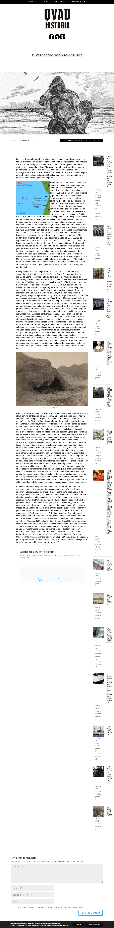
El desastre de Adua (109, 811)
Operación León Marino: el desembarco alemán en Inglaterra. (109, 171)
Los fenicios (109, 270)
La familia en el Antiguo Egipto (109, 437)
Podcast (53, 1)
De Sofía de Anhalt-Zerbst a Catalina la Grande (109, 352)
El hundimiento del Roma (109, 564)
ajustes (64, 926)
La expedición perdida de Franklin (109, 635)
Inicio (31, 1)
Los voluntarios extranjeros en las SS (109, 774)
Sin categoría (98, 549)
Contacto (63, 1)
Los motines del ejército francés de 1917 (109, 396)
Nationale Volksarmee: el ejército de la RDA (109, 235)
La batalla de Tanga (109, 599)
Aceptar (77, 924)
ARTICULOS (40, 1)
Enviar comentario (90, 912)
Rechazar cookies (94, 924)
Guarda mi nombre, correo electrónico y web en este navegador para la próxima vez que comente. (49, 907)
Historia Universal (92, 140)
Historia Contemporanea (72, 140)
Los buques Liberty (109, 730)
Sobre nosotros (78, 1)
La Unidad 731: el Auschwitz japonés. (109, 308)
